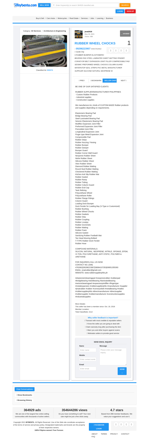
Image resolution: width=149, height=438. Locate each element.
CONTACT (125, 434)
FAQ (93, 437)
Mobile (82, 355)
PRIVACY (114, 434)
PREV (82, 81)
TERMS (104, 434)
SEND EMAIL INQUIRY (103, 342)
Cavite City (80, 52)
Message (103, 346)
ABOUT (95, 434)
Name (81, 346)
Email (81, 365)
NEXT (124, 81)
